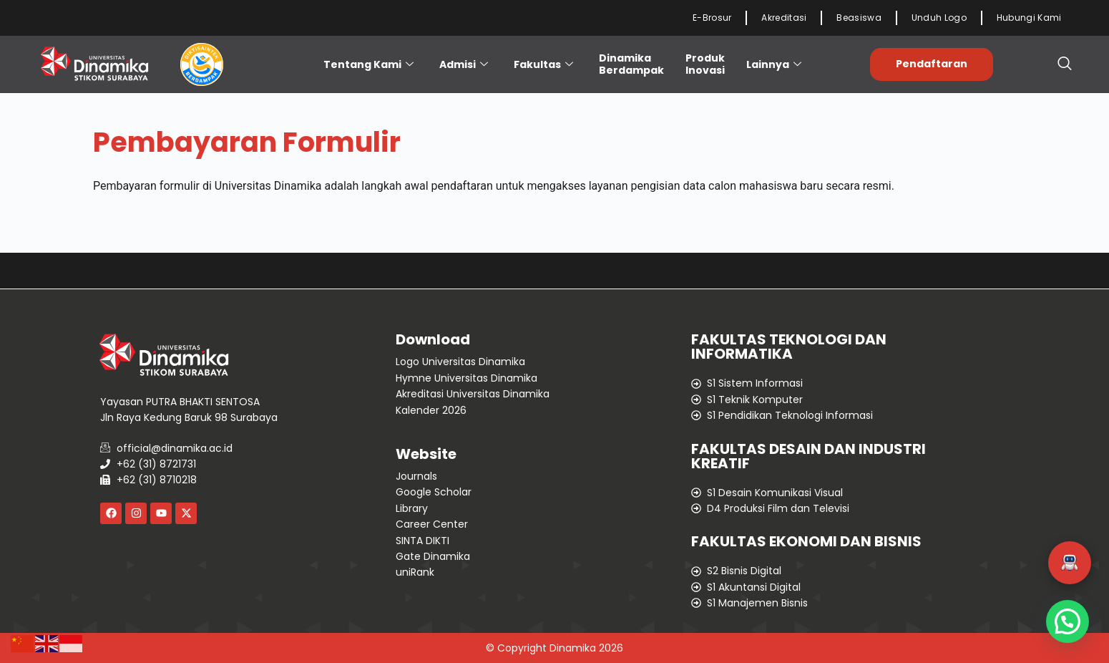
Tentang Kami (368, 64)
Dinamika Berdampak (631, 64)
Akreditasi (783, 17)
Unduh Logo (939, 17)
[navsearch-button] (1064, 64)
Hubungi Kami (1029, 17)
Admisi (463, 64)
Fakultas (543, 64)
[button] (1069, 562)
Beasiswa (858, 17)
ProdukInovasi (705, 64)
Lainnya (773, 64)
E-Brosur (712, 17)
